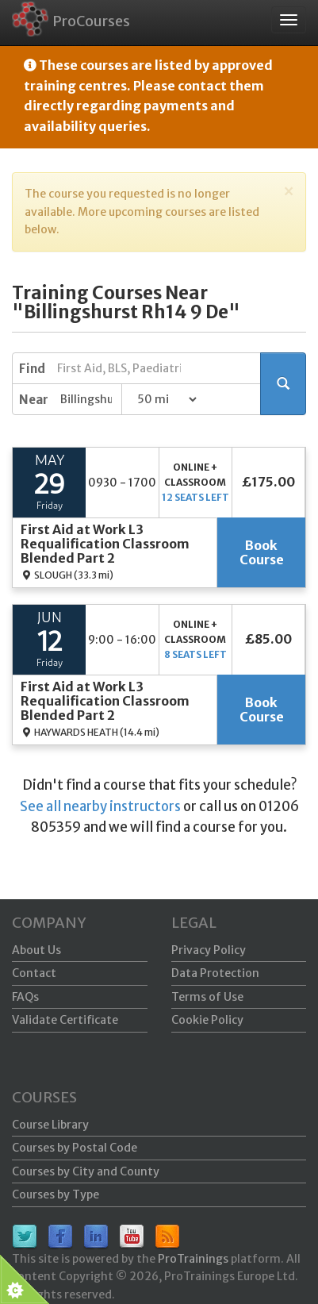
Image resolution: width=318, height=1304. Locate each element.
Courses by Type (55, 1194)
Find (32, 368)
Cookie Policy (207, 1020)
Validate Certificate (65, 1020)
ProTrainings (193, 1259)
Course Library (50, 1124)
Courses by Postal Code (74, 1148)
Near (33, 399)
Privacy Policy (208, 950)
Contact (34, 973)
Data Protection (215, 973)
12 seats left (195, 497)
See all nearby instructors (100, 806)
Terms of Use (207, 997)
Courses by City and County (85, 1171)
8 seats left (195, 654)
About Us (36, 950)
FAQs (25, 997)
